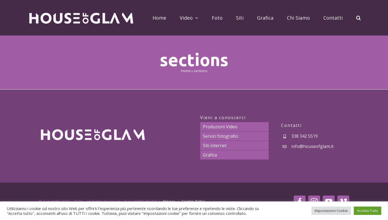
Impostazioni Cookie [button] (331, 210)
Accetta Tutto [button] (367, 210)
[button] (358, 17)
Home (185, 70)
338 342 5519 (304, 136)
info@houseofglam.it (312, 146)
